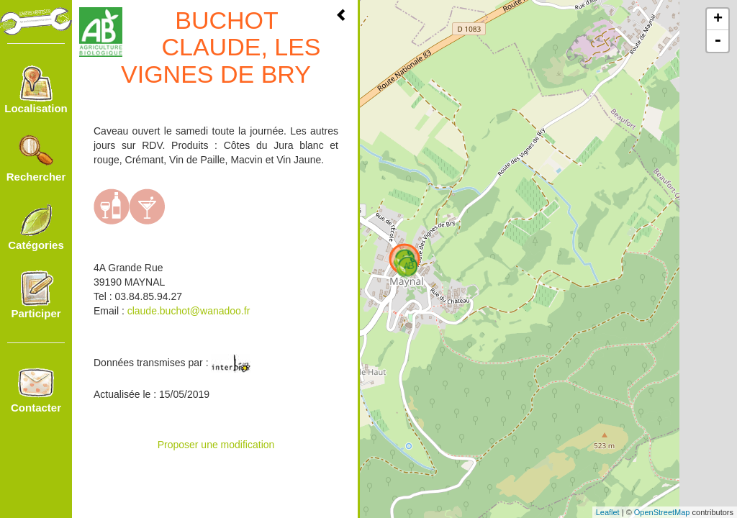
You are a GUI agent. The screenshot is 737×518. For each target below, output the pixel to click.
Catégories (36, 226)
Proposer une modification (216, 444)
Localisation (36, 89)
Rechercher (36, 158)
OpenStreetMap (662, 512)
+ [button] (718, 19)
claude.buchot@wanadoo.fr (188, 311)
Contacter (36, 389)
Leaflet (608, 512)
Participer (35, 295)
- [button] (718, 41)
